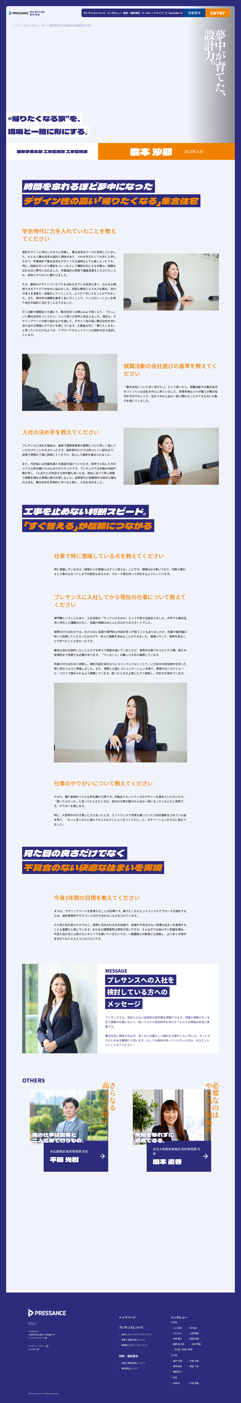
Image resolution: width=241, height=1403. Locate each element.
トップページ (127, 1323)
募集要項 (194, 13)
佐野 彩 (176, 1388)
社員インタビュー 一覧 (34, 25)
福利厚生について (130, 1374)
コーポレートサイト (152, 12)
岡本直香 (177, 1372)
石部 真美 (194, 1388)
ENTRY (217, 13)
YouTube (173, 12)
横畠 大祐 (194, 1372)
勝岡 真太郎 (178, 1349)
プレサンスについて (131, 1333)
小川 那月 (177, 1333)
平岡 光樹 (194, 1366)
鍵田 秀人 (177, 1377)
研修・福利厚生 (130, 12)
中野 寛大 (177, 1344)
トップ (17, 25)
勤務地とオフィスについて (134, 1350)
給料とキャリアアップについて (136, 1340)
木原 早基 (196, 1349)
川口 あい (177, 1339)
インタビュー (113, 12)
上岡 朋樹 (194, 1339)
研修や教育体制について (133, 1368)
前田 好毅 (194, 1344)
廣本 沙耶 (177, 1366)
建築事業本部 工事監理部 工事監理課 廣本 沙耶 (70, 25)
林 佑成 (193, 1333)
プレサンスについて (94, 12)
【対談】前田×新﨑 (182, 1355)
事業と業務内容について (133, 1345)
